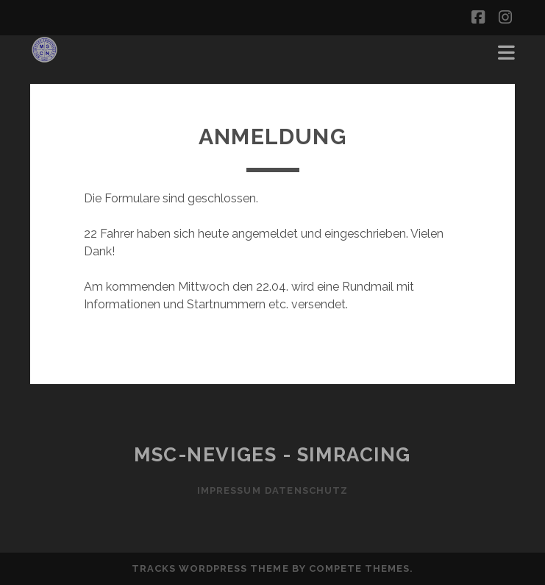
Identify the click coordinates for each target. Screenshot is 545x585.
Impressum (223, 490)
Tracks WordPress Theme (210, 568)
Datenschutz (311, 490)
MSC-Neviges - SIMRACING (272, 455)
